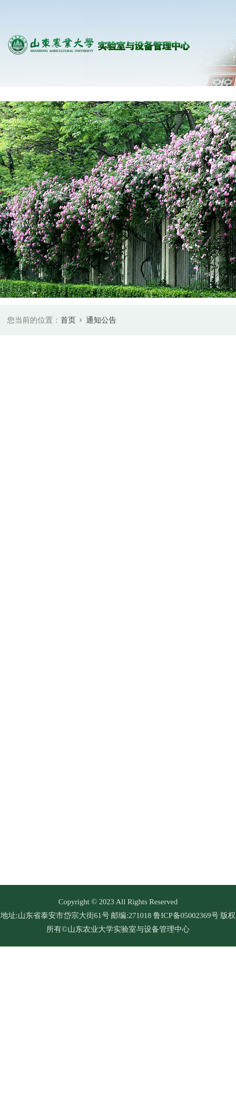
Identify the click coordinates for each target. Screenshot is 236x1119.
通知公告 (101, 320)
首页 (68, 320)
